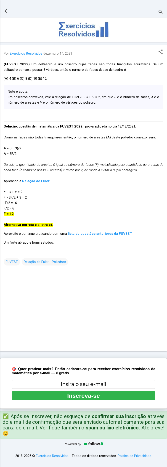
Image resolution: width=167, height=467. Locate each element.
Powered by (83, 444)
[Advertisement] (83, 312)
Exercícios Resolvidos (52, 456)
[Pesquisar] (160, 12)
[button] (160, 52)
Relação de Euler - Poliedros (45, 262)
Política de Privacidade (134, 456)
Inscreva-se (83, 395)
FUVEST (12, 262)
